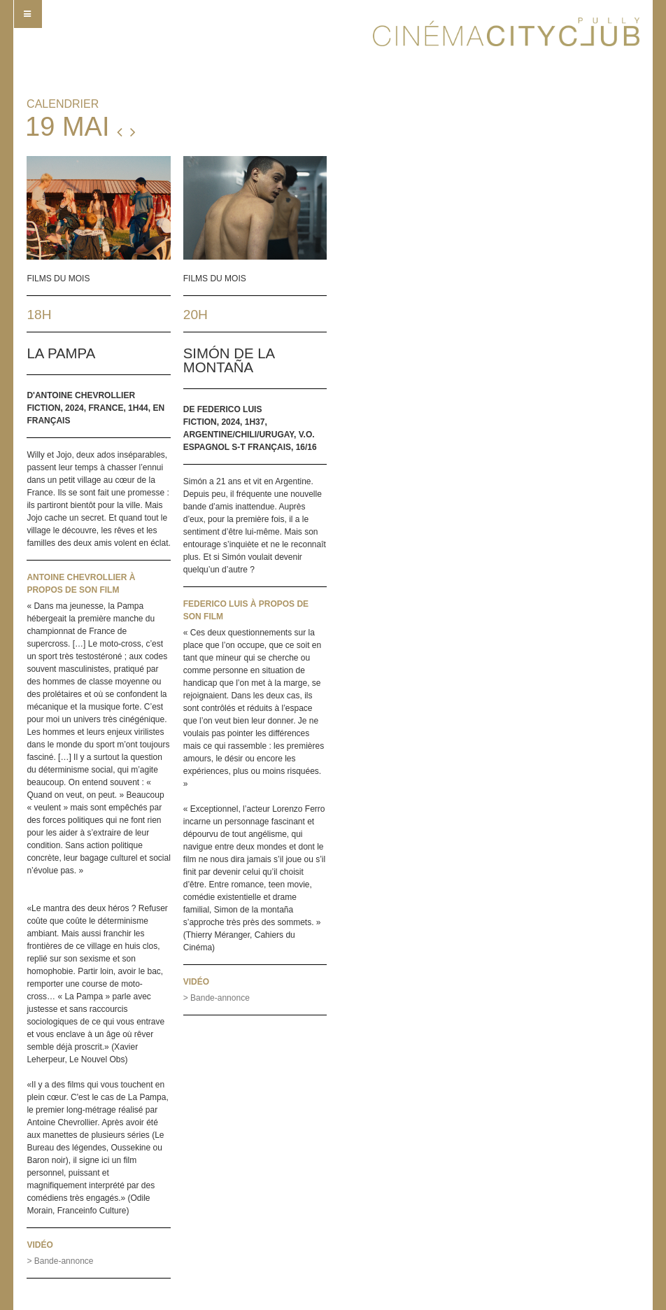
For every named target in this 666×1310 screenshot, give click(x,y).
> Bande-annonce (60, 1261)
